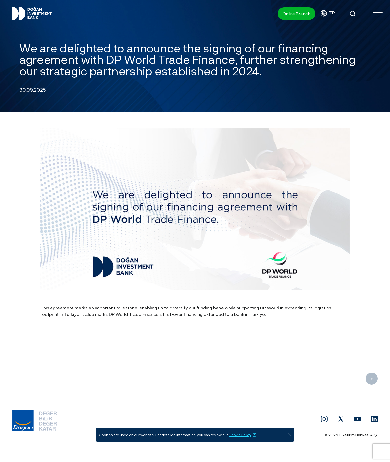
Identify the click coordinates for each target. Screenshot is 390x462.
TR (328, 13)
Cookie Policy (242, 434)
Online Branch (296, 13)
